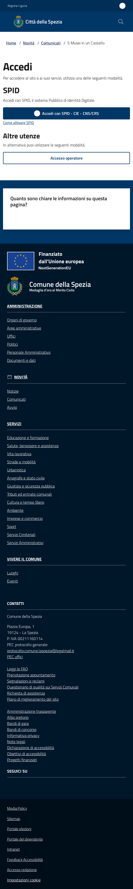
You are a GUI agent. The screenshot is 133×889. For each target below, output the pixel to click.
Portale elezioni (19, 829)
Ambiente (15, 510)
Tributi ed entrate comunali (29, 494)
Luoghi (12, 573)
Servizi (14, 423)
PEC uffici (15, 657)
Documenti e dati (21, 360)
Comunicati (51, 43)
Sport (11, 526)
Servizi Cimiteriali (21, 534)
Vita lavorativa (19, 454)
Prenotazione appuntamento (31, 675)
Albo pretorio (18, 717)
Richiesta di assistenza (26, 693)
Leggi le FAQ (17, 669)
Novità (28, 43)
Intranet (13, 849)
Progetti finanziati (22, 760)
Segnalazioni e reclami (25, 681)
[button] (120, 21)
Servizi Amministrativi (25, 543)
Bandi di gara (18, 723)
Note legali (16, 742)
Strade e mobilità (21, 462)
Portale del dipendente (25, 839)
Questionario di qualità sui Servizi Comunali (42, 687)
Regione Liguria (17, 6)
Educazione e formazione (28, 438)
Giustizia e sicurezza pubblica (31, 486)
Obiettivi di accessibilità (26, 754)
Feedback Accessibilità (25, 859)
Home (11, 43)
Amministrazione (24, 306)
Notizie (13, 391)
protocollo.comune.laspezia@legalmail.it (40, 651)
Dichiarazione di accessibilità (30, 748)
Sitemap (13, 819)
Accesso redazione (22, 870)
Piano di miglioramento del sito (33, 699)
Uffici (11, 336)
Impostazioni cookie (24, 880)
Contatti (15, 603)
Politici (12, 344)
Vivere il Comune (24, 559)
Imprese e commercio (25, 518)
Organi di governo (22, 320)
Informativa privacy (23, 735)
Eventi (12, 581)
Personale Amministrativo (28, 352)
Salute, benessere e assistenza (33, 446)
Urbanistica (16, 470)
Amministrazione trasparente (31, 711)
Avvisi (12, 407)
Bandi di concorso (21, 729)
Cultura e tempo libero (25, 502)
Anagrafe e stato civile (26, 478)
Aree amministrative (24, 328)
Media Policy (17, 808)
